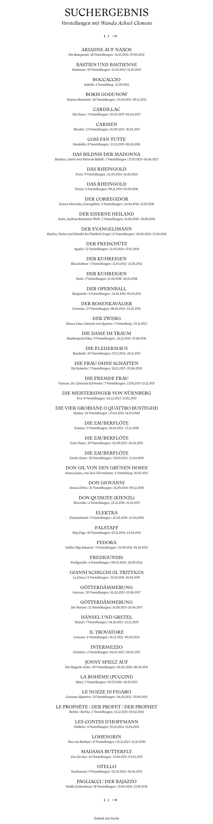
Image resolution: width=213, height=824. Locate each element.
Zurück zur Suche (106, 818)
